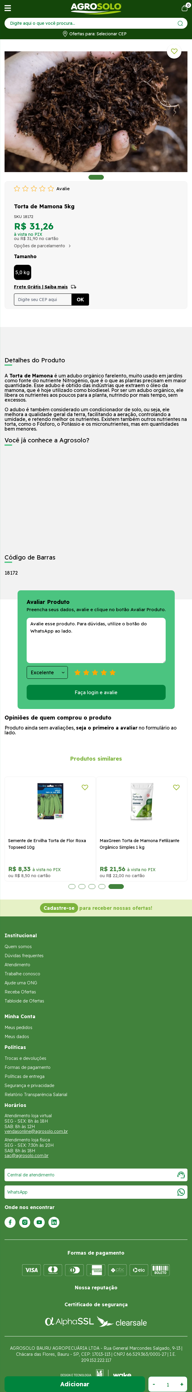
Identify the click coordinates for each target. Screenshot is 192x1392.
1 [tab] (96, 177)
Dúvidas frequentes (24, 955)
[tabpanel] (96, 111)
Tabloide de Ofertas (24, 1001)
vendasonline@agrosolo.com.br (36, 1131)
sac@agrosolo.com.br (26, 1155)
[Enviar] (180, 23)
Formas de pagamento (28, 1067)
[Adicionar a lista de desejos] (174, 51)
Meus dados (17, 1036)
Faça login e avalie (96, 692)
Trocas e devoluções (25, 1058)
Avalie (63, 188)
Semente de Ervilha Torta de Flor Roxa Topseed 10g (47, 844)
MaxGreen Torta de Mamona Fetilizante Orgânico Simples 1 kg (139, 844)
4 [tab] (101, 886)
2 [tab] (81, 886)
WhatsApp (96, 1192)
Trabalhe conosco (22, 974)
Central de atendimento (96, 1175)
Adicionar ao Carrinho (75, 1384)
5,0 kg (22, 272)
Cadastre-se (59, 908)
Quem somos (18, 946)
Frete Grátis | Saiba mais (41, 287)
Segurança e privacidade (29, 1085)
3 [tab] (91, 886)
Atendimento (17, 964)
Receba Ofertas (20, 992)
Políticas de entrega (25, 1076)
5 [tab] (116, 886)
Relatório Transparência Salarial (36, 1094)
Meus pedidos (18, 1027)
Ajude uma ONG (21, 983)
